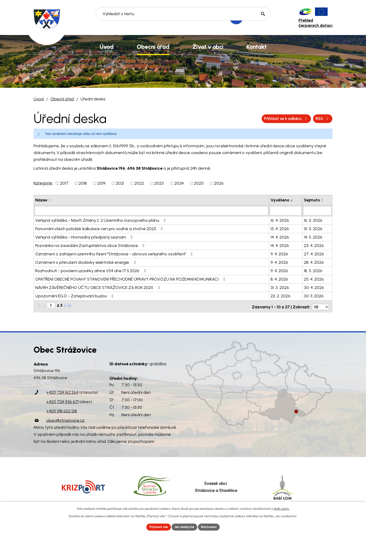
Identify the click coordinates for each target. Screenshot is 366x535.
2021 (120, 183)
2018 (83, 183)
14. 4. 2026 (280, 236)
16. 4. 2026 (280, 219)
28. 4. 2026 (314, 261)
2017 (64, 183)
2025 (199, 183)
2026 (219, 183)
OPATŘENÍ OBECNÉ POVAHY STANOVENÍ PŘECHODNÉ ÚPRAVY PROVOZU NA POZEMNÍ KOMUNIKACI (131, 278)
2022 (139, 183)
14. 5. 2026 (313, 236)
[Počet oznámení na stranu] (320, 305)
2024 (179, 183)
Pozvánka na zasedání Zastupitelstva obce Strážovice (90, 245)
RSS (268, 118)
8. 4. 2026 (279, 278)
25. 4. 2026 (314, 278)
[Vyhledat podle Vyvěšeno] (286, 210)
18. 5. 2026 (313, 270)
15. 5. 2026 (313, 228)
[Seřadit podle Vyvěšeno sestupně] (292, 201)
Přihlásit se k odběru (306, 118)
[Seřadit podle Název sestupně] (50, 201)
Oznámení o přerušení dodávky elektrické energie (86, 261)
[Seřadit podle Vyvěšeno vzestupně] (292, 199)
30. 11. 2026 (314, 295)
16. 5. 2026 (313, 219)
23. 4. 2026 (314, 245)
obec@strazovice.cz (65, 418)
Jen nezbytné (185, 527)
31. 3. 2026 (280, 287)
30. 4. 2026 (314, 287)
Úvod (39, 99)
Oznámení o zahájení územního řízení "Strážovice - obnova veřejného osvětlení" (114, 253)
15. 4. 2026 (280, 228)
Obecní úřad (62, 99)
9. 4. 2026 (279, 253)
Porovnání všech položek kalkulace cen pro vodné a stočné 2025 (100, 228)
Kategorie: (43, 183)
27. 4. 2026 (314, 253)
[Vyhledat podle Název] (151, 210)
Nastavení (211, 527)
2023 (159, 183)
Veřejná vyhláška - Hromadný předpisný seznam (84, 236)
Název (41, 200)
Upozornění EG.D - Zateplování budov (75, 295)
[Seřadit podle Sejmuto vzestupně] (322, 199)
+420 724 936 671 (62, 400)
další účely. (282, 508)
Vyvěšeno (280, 200)
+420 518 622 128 (61, 409)
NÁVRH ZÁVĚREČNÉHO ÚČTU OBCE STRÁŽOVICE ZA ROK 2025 (98, 287)
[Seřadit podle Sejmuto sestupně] (322, 201)
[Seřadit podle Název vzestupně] (50, 199)
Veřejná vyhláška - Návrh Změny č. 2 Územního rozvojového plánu (101, 219)
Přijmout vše (157, 527)
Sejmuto (312, 200)
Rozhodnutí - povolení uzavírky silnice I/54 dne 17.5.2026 (91, 270)
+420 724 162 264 (62, 390)
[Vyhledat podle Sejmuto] (317, 210)
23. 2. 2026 (280, 295)
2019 (101, 183)
